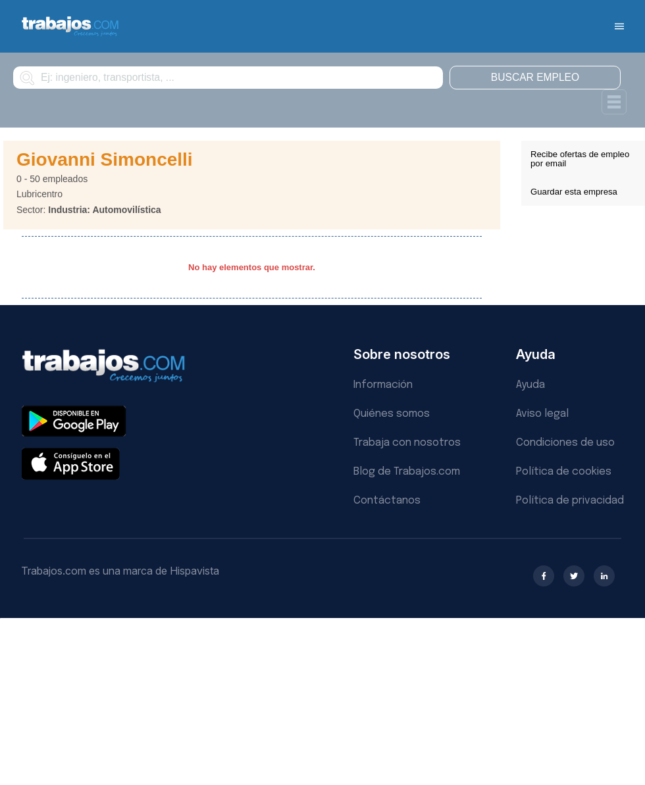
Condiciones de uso (565, 442)
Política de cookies (563, 471)
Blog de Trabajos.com (406, 471)
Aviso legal (542, 413)
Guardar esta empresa (573, 192)
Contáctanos (387, 500)
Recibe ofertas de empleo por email (579, 158)
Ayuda (530, 385)
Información (383, 385)
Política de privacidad (570, 500)
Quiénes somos (391, 413)
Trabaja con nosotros (407, 442)
